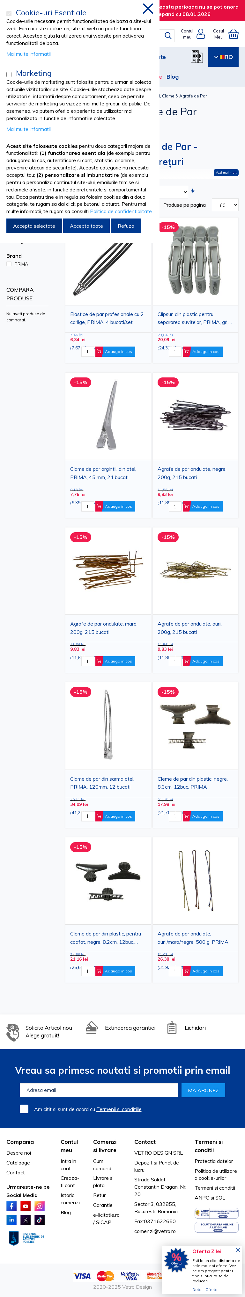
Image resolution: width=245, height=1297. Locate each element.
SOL (220, 1197)
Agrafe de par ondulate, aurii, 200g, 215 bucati (190, 627)
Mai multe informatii (28, 54)
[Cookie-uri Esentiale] (8, 13)
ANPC (202, 1197)
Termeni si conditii (215, 1188)
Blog (173, 76)
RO (223, 57)
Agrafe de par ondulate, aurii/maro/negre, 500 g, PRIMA (193, 937)
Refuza (126, 226)
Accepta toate (86, 226)
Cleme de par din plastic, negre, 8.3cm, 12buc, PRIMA (193, 783)
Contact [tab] (145, 1141)
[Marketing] (8, 74)
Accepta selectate (34, 226)
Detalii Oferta (205, 1289)
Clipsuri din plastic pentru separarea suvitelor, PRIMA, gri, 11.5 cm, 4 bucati (193, 319)
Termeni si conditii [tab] (209, 1146)
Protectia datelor (214, 1161)
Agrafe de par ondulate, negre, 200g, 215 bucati (192, 473)
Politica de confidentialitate (121, 211)
